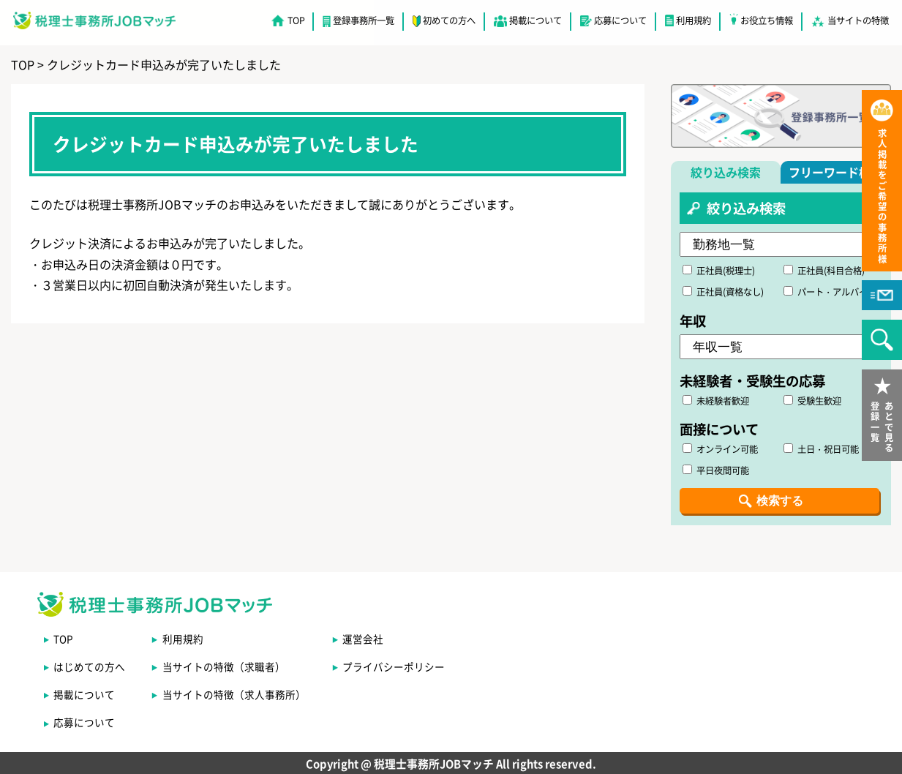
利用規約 (693, 20)
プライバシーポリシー (393, 666)
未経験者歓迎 (716, 400)
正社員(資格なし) (723, 291)
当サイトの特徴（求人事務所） (234, 694)
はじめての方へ (89, 666)
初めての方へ (449, 20)
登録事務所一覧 (363, 20)
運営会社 (362, 638)
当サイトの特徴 (858, 20)
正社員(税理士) (719, 270)
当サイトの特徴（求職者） (223, 666)
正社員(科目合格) (824, 270)
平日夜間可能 (716, 470)
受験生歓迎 (812, 400)
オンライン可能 (720, 449)
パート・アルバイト (829, 291)
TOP (296, 20)
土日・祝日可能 (821, 449)
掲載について (535, 20)
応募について (620, 20)
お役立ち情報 (766, 20)
